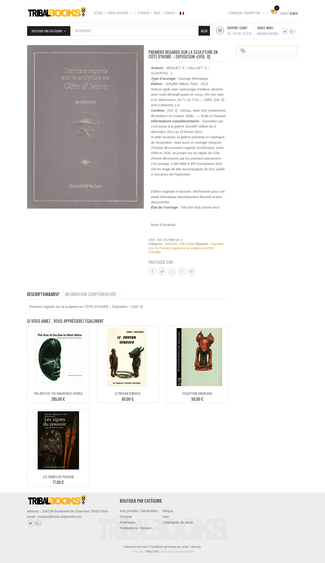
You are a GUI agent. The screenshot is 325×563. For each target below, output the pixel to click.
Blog (157, 12)
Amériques (128, 521)
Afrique (168, 509)
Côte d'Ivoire (187, 242)
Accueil (98, 12)
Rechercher (83, 29)
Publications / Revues (136, 526)
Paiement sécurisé (135, 545)
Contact (170, 12)
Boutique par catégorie (47, 29)
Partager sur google (172, 269)
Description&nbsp (43, 292)
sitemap (196, 545)
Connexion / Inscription (246, 12)
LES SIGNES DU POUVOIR (58, 474)
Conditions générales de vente (169, 545)
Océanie (126, 515)
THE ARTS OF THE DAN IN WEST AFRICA (58, 391)
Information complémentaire (90, 292)
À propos (144, 12)
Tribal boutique (119, 12)
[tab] (45, 292)
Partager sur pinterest (181, 269)
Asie (166, 515)
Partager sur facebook (152, 269)
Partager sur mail (191, 269)
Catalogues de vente (178, 521)
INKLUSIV (152, 550)
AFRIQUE (171, 242)
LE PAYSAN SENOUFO (128, 391)
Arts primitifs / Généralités (139, 509)
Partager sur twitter (162, 269)
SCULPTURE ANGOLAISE (197, 391)
